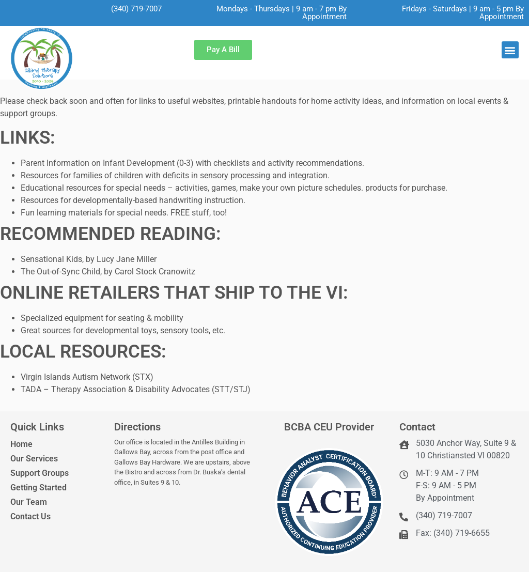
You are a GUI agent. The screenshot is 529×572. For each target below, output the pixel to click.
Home (21, 444)
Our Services (34, 458)
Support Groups (39, 473)
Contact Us (30, 516)
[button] (510, 49)
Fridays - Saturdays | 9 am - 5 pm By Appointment (463, 12)
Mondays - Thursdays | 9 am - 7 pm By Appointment (281, 12)
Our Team (28, 502)
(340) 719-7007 (136, 8)
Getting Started (38, 487)
